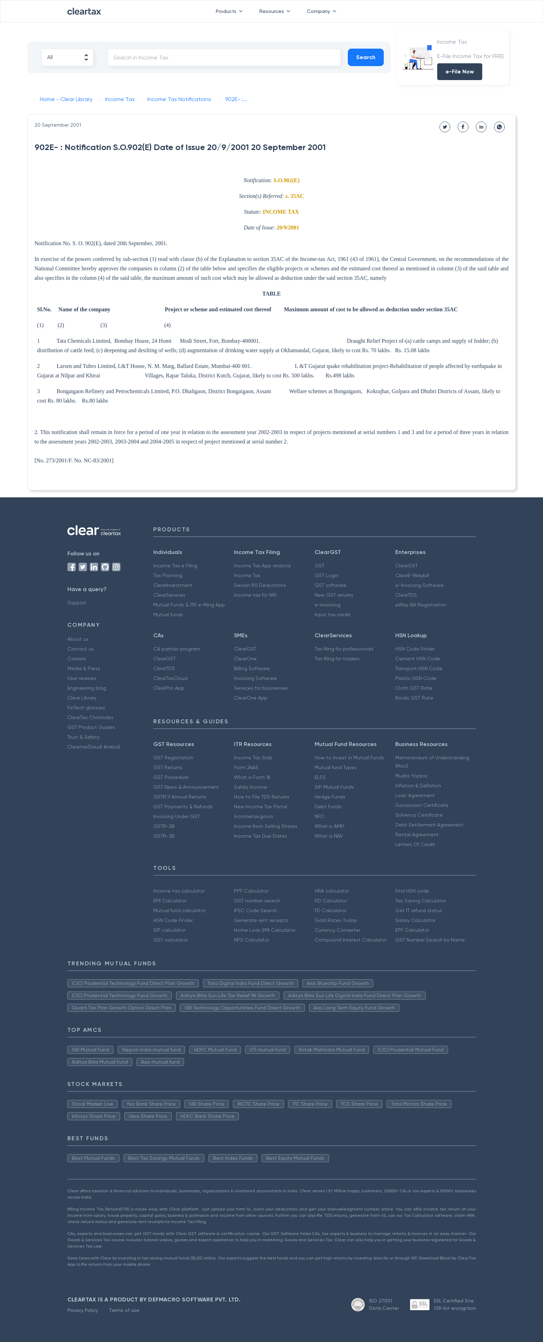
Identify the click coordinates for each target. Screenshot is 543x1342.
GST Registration (173, 757)
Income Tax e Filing (175, 565)
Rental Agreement (417, 834)
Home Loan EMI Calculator (264, 930)
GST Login (326, 575)
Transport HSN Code (418, 668)
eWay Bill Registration (420, 605)
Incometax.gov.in (253, 816)
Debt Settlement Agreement (429, 825)
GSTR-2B (164, 826)
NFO (319, 816)
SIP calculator (169, 930)
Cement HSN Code (417, 658)
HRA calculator (332, 891)
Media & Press (83, 668)
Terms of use (124, 1310)
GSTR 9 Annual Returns (179, 797)
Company (323, 11)
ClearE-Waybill (412, 575)
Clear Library (81, 698)
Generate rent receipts (261, 920)
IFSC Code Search (255, 910)
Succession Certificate (421, 805)
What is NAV (329, 836)
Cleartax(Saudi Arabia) (93, 747)
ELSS (320, 777)
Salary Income (250, 787)
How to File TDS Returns (261, 797)
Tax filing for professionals (344, 649)
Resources (276, 11)
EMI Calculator (169, 900)
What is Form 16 (252, 777)
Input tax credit (333, 614)
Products (230, 11)
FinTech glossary (86, 707)
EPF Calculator (412, 930)
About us (77, 639)
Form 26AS (246, 767)
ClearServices (169, 595)
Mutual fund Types (336, 767)
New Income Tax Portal (260, 806)
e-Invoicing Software (419, 585)
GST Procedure (171, 777)
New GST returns (334, 595)
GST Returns (167, 767)
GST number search (257, 900)
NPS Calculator (251, 940)
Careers (76, 658)
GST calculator (170, 940)
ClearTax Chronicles (90, 717)
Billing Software (252, 668)
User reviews (81, 678)
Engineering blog (86, 688)
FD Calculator (330, 910)
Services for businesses (261, 688)
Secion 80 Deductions (260, 585)
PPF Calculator (251, 891)
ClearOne (245, 658)
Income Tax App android (262, 565)
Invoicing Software (255, 678)
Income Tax (247, 575)
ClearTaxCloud (170, 678)
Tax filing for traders (337, 658)
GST (319, 565)
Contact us (80, 649)
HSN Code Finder (415, 649)
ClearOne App (250, 698)
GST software (330, 585)
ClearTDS (406, 595)
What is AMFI (329, 826)
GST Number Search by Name (430, 940)
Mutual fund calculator (179, 910)
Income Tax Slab (253, 757)
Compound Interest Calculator (351, 940)
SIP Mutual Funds (334, 787)
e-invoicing (327, 605)
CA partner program (176, 649)
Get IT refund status (418, 910)
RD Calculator (331, 900)
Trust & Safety (83, 737)
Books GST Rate (414, 698)
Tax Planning (167, 575)
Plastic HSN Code (415, 678)
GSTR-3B (164, 836)
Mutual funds (168, 614)
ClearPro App (168, 688)
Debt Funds (328, 806)
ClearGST (406, 565)
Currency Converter (337, 930)
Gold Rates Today (336, 920)
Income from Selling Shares (266, 826)
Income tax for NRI (255, 595)
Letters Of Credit (415, 844)
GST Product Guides (91, 727)
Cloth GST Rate (413, 688)
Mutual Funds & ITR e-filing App (189, 605)
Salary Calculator (415, 920)
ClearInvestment (172, 585)
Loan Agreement (415, 795)
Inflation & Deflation (418, 785)
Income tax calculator (179, 891)
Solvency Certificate (419, 815)
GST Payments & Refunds (183, 806)
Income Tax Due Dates (260, 836)
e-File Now (460, 71)
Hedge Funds (330, 797)
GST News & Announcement (186, 787)
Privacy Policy (82, 1310)
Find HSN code (412, 891)
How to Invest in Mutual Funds (349, 757)
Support (76, 602)
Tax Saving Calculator (420, 900)
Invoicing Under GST (176, 816)
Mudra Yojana (411, 776)
